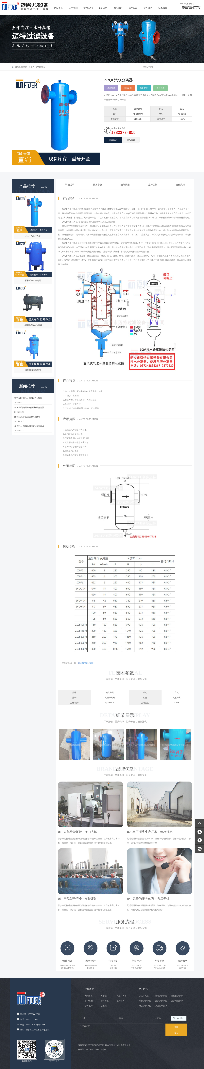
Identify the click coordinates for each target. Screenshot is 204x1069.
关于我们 (73, 7)
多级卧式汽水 (177, 998)
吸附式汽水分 (145, 1003)
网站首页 (58, 7)
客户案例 (103, 7)
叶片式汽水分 (145, 1008)
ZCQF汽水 (144, 998)
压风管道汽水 (177, 1003)
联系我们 (162, 7)
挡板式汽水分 (161, 998)
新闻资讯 (118, 7)
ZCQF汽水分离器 (87, 667)
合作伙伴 (148, 7)
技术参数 (97, 188)
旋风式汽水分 (161, 1003)
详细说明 (69, 188)
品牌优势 (152, 188)
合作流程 (180, 188)
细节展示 (125, 188)
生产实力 (133, 7)
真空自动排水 (161, 1008)
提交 (176, 1031)
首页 (31, 67)
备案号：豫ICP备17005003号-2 (92, 1051)
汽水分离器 (88, 7)
